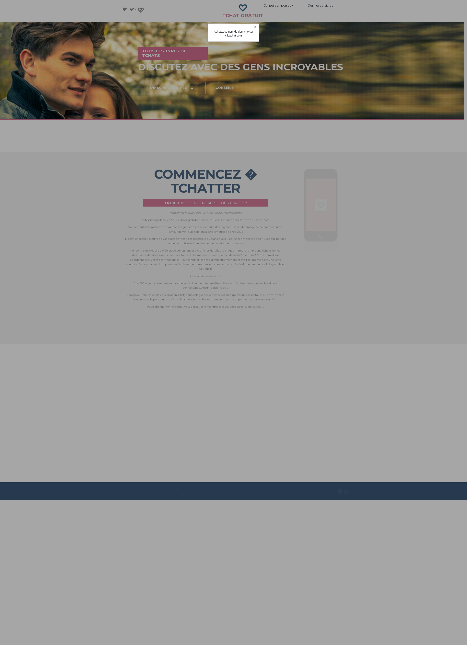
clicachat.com (233, 35)
